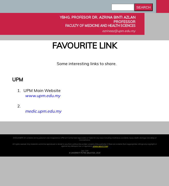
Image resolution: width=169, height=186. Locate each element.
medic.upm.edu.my (43, 111)
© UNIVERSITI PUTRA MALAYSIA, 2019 (84, 153)
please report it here (100, 146)
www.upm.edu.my (42, 95)
